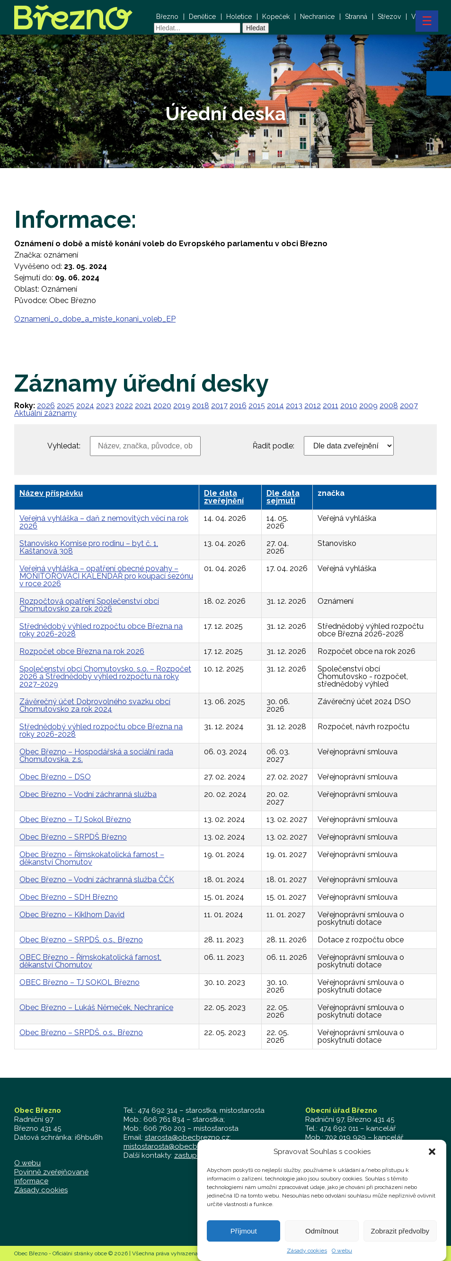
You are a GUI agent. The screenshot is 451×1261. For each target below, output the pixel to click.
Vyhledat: (63, 446)
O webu (27, 1163)
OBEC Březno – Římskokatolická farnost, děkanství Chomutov (90, 961)
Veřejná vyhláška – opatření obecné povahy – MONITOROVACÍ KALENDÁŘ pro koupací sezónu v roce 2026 (106, 576)
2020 (162, 405)
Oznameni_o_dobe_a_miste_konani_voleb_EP (95, 318)
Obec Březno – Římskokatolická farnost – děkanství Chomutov (91, 858)
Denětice (202, 16)
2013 (294, 405)
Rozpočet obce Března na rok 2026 (81, 651)
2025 (65, 405)
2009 (368, 405)
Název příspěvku (51, 493)
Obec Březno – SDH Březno (68, 897)
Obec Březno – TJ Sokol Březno (75, 819)
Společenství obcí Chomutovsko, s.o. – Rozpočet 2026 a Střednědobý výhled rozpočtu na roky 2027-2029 (105, 676)
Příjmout (243, 1241)
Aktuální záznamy (45, 413)
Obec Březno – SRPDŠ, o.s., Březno (81, 939)
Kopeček (276, 16)
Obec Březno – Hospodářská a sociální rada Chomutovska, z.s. (96, 755)
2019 (181, 405)
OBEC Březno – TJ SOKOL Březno (79, 982)
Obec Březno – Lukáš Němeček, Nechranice (96, 1007)
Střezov (389, 16)
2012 (312, 405)
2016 (238, 405)
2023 (105, 405)
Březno (167, 16)
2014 (275, 405)
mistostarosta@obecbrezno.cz (175, 1146)
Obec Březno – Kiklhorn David (71, 914)
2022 (124, 405)
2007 (409, 405)
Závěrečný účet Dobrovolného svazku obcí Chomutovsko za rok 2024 (94, 705)
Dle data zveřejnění (224, 497)
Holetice (239, 16)
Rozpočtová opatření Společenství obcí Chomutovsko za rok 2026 (89, 605)
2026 (46, 405)
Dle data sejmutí (283, 497)
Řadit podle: (273, 446)
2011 (330, 405)
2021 (143, 405)
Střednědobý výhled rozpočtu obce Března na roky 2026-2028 (101, 630)
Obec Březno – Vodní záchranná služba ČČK (96, 879)
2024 (85, 405)
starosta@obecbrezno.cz (187, 1137)
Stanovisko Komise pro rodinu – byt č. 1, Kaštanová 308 (88, 547)
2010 (348, 405)
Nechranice (317, 16)
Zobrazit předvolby (400, 1241)
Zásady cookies (41, 1190)
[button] (438, 83)
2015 (256, 405)
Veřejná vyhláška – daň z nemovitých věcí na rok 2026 (103, 522)
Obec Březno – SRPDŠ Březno (73, 836)
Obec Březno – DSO (55, 776)
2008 (389, 405)
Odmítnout (321, 1241)
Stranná (356, 16)
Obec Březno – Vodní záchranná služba (88, 794)
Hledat (255, 28)
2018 (200, 405)
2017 (219, 405)
